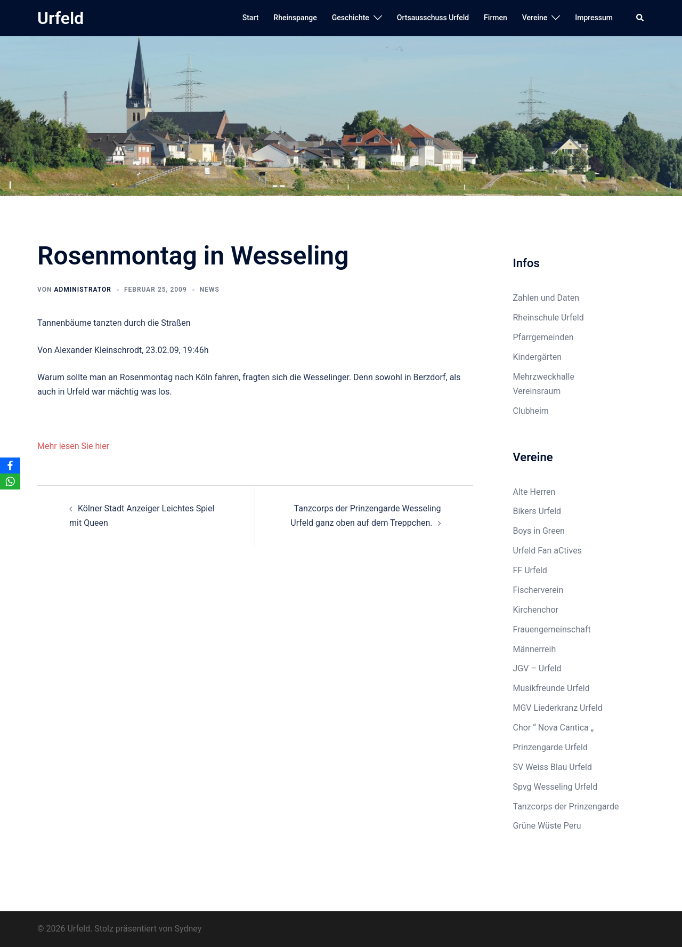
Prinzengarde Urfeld (550, 747)
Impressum (594, 17)
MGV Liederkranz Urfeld (558, 708)
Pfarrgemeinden (543, 337)
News (210, 289)
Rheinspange (294, 17)
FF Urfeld (530, 570)
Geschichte (350, 17)
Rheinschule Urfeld (548, 317)
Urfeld (60, 18)
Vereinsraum (537, 391)
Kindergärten (537, 357)
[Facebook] (10, 465)
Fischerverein (538, 590)
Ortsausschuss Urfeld (433, 17)
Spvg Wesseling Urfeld (555, 787)
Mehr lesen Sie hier (73, 446)
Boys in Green (539, 531)
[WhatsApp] (10, 481)
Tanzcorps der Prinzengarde (566, 806)
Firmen (495, 17)
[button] (640, 18)
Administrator (82, 289)
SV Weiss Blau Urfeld (552, 767)
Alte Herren (534, 492)
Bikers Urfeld (537, 511)
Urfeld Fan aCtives (547, 550)
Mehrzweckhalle (543, 377)
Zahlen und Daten (546, 298)
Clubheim (531, 411)
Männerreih (534, 649)
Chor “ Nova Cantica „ (553, 728)
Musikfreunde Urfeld (551, 688)
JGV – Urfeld (537, 668)
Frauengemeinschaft (552, 629)
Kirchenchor (535, 610)
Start (250, 17)
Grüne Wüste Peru (547, 826)
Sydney (187, 929)
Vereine (534, 17)
